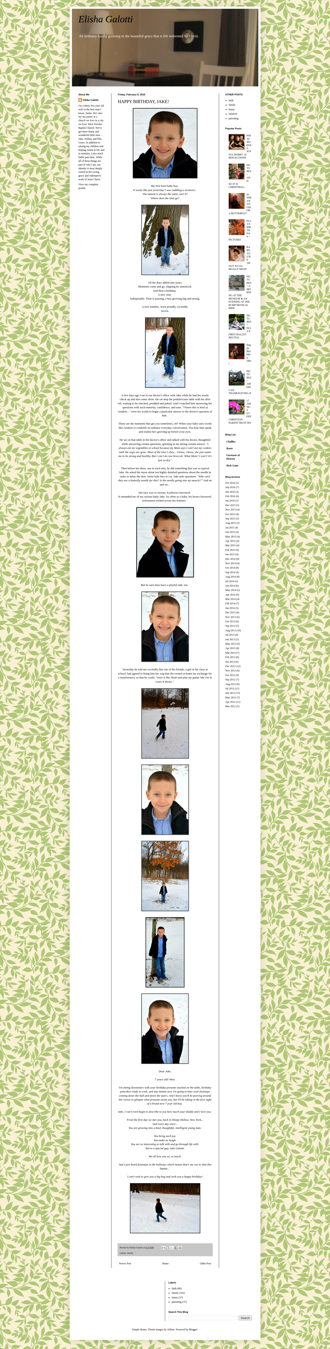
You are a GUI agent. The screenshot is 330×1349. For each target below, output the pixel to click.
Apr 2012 (230, 701)
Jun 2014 (230, 585)
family (130, 1253)
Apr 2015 (230, 540)
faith (231, 100)
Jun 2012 (230, 692)
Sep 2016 (230, 487)
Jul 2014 (229, 581)
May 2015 (230, 536)
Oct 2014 (230, 567)
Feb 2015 (230, 549)
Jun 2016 (230, 491)
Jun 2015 (230, 532)
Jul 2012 (229, 688)
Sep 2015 (230, 518)
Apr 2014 (230, 594)
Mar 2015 (230, 545)
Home (165, 1263)
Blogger (193, 1329)
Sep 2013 (230, 625)
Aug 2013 (230, 630)
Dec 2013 (230, 612)
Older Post (205, 1263)
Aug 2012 (230, 684)
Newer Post (125, 1263)
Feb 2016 (230, 496)
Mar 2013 (230, 652)
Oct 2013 (230, 621)
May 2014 (230, 590)
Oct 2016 (230, 482)
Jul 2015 (229, 527)
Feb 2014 (230, 603)
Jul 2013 (229, 634)
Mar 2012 (230, 706)
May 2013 (230, 643)
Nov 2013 (230, 617)
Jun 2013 (230, 639)
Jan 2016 (230, 500)
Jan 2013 (230, 661)
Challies (231, 441)
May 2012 (230, 697)
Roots (230, 448)
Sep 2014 (230, 572)
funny (232, 109)
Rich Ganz (232, 465)
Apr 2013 (230, 648)
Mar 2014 (230, 599)
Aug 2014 (230, 576)
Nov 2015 (230, 509)
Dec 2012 (230, 666)
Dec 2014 (230, 558)
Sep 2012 (230, 679)
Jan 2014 (230, 608)
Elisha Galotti (105, 19)
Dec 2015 (230, 505)
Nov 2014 (230, 563)
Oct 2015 (230, 514)
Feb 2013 (230, 657)
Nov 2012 (230, 670)
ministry (233, 113)
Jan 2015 (230, 554)
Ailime (170, 1329)
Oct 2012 (230, 675)
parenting (234, 118)
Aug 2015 (230, 523)
